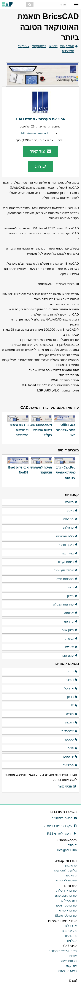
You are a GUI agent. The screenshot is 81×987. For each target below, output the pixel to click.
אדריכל (71, 688)
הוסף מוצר (67, 786)
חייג (40, 166)
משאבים (71, 875)
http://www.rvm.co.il (34, 133)
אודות (73, 956)
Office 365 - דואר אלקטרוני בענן (65, 430)
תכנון (72, 697)
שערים (71, 647)
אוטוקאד (23, 46)
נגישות (71, 638)
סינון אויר (70, 630)
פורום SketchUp (66, 915)
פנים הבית (69, 655)
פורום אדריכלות (66, 890)
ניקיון (72, 596)
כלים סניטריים (67, 536)
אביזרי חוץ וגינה (66, 570)
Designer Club (67, 850)
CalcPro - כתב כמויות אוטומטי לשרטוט (65, 472)
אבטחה (71, 613)
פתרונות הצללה (65, 604)
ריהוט (72, 511)
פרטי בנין (71, 865)
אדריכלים (68, 51)
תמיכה (71, 680)
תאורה (71, 502)
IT (74, 705)
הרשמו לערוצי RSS (62, 833)
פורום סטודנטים (66, 905)
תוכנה (72, 714)
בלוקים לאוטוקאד (65, 870)
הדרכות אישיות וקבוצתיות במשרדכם (19, 430)
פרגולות (70, 527)
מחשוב (71, 671)
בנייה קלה (69, 553)
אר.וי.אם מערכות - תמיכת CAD (40, 119)
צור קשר (40, 151)
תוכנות (71, 722)
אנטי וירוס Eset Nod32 (18, 470)
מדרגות (71, 621)
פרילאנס (70, 765)
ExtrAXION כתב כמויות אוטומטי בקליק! (41, 430)
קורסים (72, 845)
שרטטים (70, 756)
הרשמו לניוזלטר (64, 818)
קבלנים (72, 940)
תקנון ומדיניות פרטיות (63, 951)
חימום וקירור (67, 562)
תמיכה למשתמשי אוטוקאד (41, 470)
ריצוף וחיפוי (68, 545)
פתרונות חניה (67, 579)
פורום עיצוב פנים (66, 895)
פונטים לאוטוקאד (65, 880)
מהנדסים (71, 935)
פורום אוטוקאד (67, 910)
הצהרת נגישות (67, 971)
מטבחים (70, 519)
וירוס (73, 748)
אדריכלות (70, 731)
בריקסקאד (39, 46)
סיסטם (71, 739)
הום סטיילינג (69, 900)
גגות (73, 587)
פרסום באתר (68, 961)
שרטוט (53, 46)
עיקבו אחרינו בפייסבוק (60, 826)
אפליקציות (67, 46)
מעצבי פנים (69, 930)
